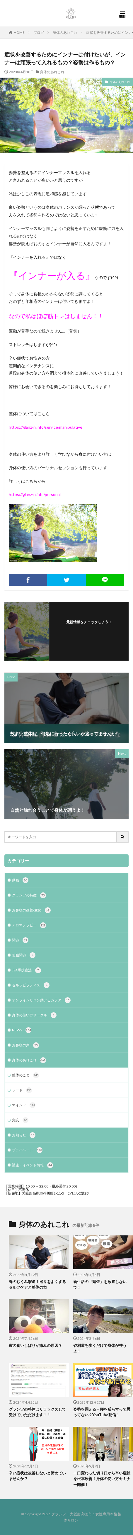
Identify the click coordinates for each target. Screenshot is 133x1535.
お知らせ (23, 1135)
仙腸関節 (23, 955)
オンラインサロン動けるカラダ (41, 1000)
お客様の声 (25, 1045)
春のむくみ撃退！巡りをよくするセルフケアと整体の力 (37, 1284)
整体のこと (25, 1075)
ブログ (38, 32)
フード (22, 1090)
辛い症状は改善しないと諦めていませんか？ (37, 1476)
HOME (19, 32)
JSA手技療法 (26, 970)
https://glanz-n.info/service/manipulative (45, 427)
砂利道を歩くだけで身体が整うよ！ (100, 1348)
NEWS (21, 1030)
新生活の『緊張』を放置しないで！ (100, 1284)
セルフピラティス (31, 985)
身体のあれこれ (65, 32)
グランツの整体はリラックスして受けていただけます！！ (37, 1412)
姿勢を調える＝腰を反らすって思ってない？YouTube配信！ (101, 1412)
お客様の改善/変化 (31, 910)
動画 (20, 880)
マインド (23, 1105)
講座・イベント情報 (32, 1165)
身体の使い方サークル (34, 1015)
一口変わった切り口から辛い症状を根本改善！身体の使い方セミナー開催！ (101, 1479)
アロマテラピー (29, 925)
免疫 (20, 1120)
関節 (20, 940)
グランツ (59, 1514)
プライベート (27, 1150)
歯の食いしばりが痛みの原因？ (35, 1345)
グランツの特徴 (29, 895)
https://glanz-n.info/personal (35, 494)
